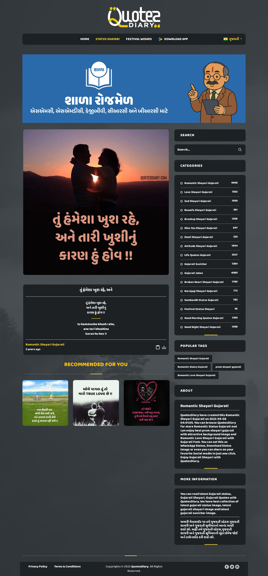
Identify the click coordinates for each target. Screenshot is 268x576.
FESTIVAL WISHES (139, 39)
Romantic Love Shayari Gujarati (196, 375)
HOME (84, 39)
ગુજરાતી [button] (232, 39)
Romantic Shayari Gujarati (45, 344)
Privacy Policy (37, 566)
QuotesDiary (139, 566)
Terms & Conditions (67, 566)
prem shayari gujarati (228, 367)
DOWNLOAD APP (173, 39)
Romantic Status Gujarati (193, 367)
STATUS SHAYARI (108, 39)
